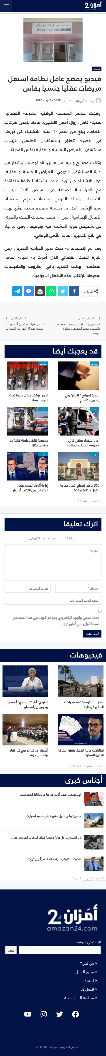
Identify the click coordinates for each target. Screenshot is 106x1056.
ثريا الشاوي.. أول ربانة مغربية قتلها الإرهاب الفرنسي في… (45, 837)
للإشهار (88, 980)
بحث (11, 950)
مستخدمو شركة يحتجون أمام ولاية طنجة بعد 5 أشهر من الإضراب (27, 326)
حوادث (96, 69)
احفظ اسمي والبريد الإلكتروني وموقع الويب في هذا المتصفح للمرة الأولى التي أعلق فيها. (56, 620)
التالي (83, 500)
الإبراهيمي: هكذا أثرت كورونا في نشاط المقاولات (50, 794)
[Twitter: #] (59, 1014)
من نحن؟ (87, 962)
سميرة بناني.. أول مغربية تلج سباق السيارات (53, 815)
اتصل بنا (87, 988)
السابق (95, 500)
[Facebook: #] (75, 1014)
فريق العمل (85, 971)
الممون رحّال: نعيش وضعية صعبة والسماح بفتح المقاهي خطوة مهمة (79, 328)
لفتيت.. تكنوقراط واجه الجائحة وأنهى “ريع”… (53, 859)
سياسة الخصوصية (79, 997)
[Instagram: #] (44, 1014)
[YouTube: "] (28, 1014)
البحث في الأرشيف (87, 942)
